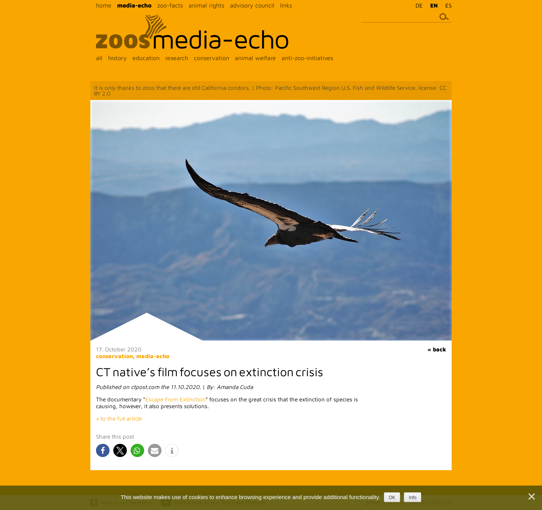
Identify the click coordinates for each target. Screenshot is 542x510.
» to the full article (119, 418)
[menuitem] (417, 5)
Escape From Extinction (175, 399)
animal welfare (255, 57)
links (286, 5)
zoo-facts (170, 5)
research (176, 57)
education (146, 57)
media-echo (134, 5)
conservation (211, 57)
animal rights (206, 5)
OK (392, 497)
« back (437, 349)
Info (412, 497)
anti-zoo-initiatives (307, 57)
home (103, 5)
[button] (103, 450)
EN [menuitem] (434, 5)
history (117, 57)
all (99, 57)
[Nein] (531, 496)
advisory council (252, 5)
